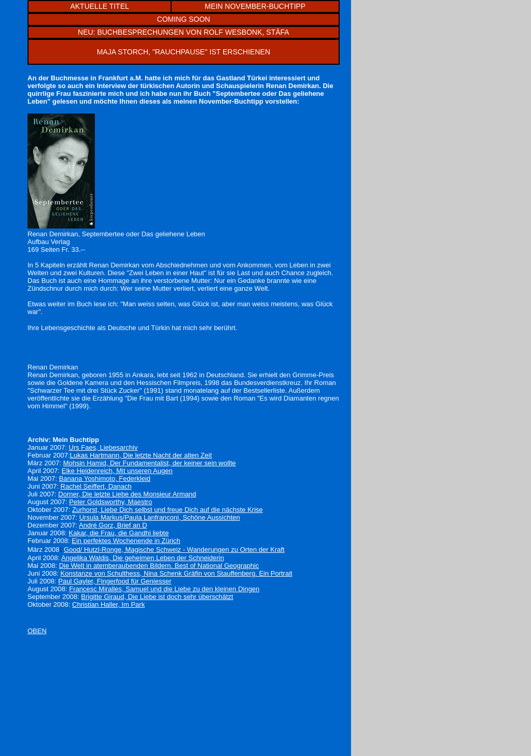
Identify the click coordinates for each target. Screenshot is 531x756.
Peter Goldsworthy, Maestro (110, 502)
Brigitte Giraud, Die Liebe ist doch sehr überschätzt (157, 597)
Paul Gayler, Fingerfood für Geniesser (114, 581)
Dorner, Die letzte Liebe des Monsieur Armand (127, 494)
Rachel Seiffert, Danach (96, 486)
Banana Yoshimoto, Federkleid (104, 478)
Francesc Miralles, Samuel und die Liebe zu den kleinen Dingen (164, 589)
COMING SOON (184, 19)
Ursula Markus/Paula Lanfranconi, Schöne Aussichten (159, 517)
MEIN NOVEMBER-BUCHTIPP (255, 6)
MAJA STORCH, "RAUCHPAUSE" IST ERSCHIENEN (183, 52)
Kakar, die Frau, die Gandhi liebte (119, 533)
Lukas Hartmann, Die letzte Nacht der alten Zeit (141, 455)
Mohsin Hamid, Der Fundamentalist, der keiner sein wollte (149, 463)
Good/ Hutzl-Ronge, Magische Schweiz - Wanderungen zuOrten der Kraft (174, 549)
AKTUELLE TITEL (99, 6)
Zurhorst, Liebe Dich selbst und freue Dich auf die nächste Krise (167, 509)
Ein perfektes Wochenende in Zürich (126, 541)
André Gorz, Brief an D (113, 525)
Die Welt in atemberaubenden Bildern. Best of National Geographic (159, 565)
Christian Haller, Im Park (108, 604)
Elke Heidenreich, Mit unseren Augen (117, 471)
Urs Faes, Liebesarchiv (103, 447)
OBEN (37, 631)
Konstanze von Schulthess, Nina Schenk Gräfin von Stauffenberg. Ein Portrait (176, 573)
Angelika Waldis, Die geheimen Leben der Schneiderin (142, 558)
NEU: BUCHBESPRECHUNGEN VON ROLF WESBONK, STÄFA (183, 32)
